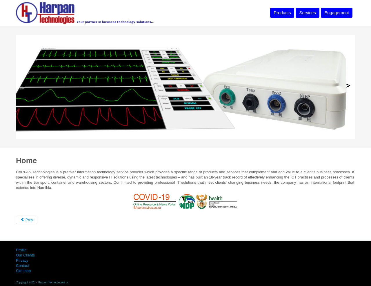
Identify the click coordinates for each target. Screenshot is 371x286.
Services (307, 12)
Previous (23, 86)
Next (348, 86)
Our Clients (25, 255)
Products (282, 12)
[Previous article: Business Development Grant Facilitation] (26, 220)
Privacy (22, 260)
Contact (22, 265)
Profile (21, 250)
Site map (23, 271)
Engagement (336, 12)
